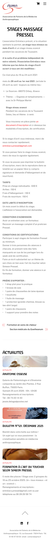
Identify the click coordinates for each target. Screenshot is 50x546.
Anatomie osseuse (15, 374)
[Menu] (44, 3)
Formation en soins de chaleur (21, 325)
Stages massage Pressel (25, 32)
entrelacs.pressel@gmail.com (17, 146)
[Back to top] (25, 514)
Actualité (7, 370)
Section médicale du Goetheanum (26, 329)
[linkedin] (22, 523)
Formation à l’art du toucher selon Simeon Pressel (23, 468)
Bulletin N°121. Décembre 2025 (23, 426)
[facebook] (27, 523)
